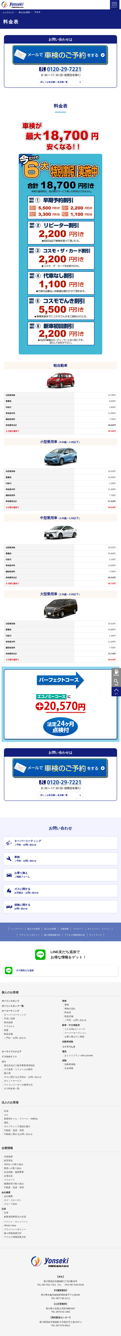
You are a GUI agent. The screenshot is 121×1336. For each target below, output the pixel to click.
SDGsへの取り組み (13, 1164)
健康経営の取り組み (14, 1183)
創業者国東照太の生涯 (15, 1216)
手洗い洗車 (9, 1018)
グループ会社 (10, 1204)
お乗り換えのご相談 (74, 1036)
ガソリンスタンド (10, 1001)
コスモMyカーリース (74, 1029)
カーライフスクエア (11, 1051)
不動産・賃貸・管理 (14, 1130)
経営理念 (8, 1160)
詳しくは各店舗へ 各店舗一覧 (55, 82)
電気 (64, 1051)
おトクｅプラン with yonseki (78, 1055)
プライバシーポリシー (29, 935)
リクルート (78, 928)
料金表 (67, 1012)
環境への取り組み (13, 1168)
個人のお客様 (24, 12)
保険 (64, 1060)
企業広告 (8, 1176)
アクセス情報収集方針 (75, 935)
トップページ (8, 12)
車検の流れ (69, 1008)
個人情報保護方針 (52, 935)
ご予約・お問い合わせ (15, 1037)
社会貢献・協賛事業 (14, 1172)
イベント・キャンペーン (16, 1221)
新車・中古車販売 (71, 1025)
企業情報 (64, 928)
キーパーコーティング (15, 1014)
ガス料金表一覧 (11, 1088)
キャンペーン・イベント (98, 928)
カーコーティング (10, 1011)
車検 (64, 1001)
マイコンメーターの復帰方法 (18, 1084)
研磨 (6, 1030)
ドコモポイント (9, 1056)
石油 (6, 1111)
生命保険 (68, 1068)
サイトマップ (95, 935)
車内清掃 (8, 1022)
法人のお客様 (50, 928)
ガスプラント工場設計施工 (17, 1126)
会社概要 (6, 1192)
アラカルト (9, 1026)
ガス (4, 1061)
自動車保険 (67, 1041)
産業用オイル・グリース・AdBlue (21, 1118)
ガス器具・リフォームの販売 (18, 1069)
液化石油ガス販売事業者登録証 (19, 1065)
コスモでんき (68, 1046)
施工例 (7, 1073)
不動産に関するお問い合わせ (18, 1134)
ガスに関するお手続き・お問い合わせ (22, 1077)
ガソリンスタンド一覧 (13, 1006)
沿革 (4, 1209)
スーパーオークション (75, 1033)
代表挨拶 (8, 1156)
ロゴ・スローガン (13, 1200)
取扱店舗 (8, 1034)
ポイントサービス (13, 1081)
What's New (10, 1225)
